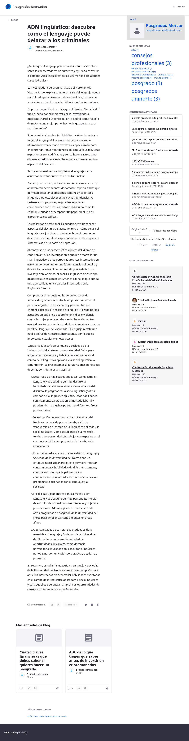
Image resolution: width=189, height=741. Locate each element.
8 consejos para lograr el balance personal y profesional (155, 182)
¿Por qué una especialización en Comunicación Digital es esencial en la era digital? (155, 139)
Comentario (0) (36, 604)
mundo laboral (162, 77)
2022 (135, 49)
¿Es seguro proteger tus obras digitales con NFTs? (155, 128)
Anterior (157, 244)
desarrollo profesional (143, 71)
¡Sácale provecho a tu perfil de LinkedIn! (155, 118)
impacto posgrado (141, 77)
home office (166, 74)
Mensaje (70, 604)
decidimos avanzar (142, 68)
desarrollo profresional (144, 74)
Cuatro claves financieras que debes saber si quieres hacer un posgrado (34, 660)
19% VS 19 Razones (143, 161)
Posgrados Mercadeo (46, 46)
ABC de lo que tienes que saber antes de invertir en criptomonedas (86, 658)
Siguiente (170, 244)
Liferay (24, 732)
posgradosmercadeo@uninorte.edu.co (164, 30)
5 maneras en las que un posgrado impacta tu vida (155, 172)
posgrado (146, 83)
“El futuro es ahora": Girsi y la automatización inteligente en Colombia (155, 150)
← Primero (142, 244)
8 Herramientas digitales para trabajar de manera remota (155, 193)
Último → (156, 249)
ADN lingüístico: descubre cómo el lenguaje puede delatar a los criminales (155, 215)
